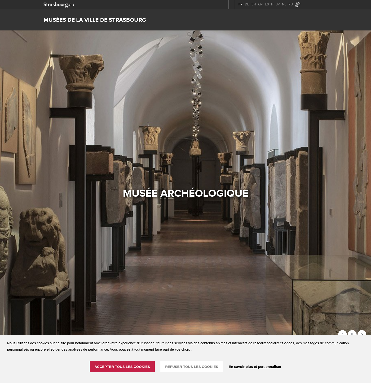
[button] (342, 334)
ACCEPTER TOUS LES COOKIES (122, 367)
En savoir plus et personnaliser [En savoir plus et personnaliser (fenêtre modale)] (255, 367)
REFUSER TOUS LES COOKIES (191, 367)
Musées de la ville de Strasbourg (95, 20)
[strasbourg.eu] (59, 5)
